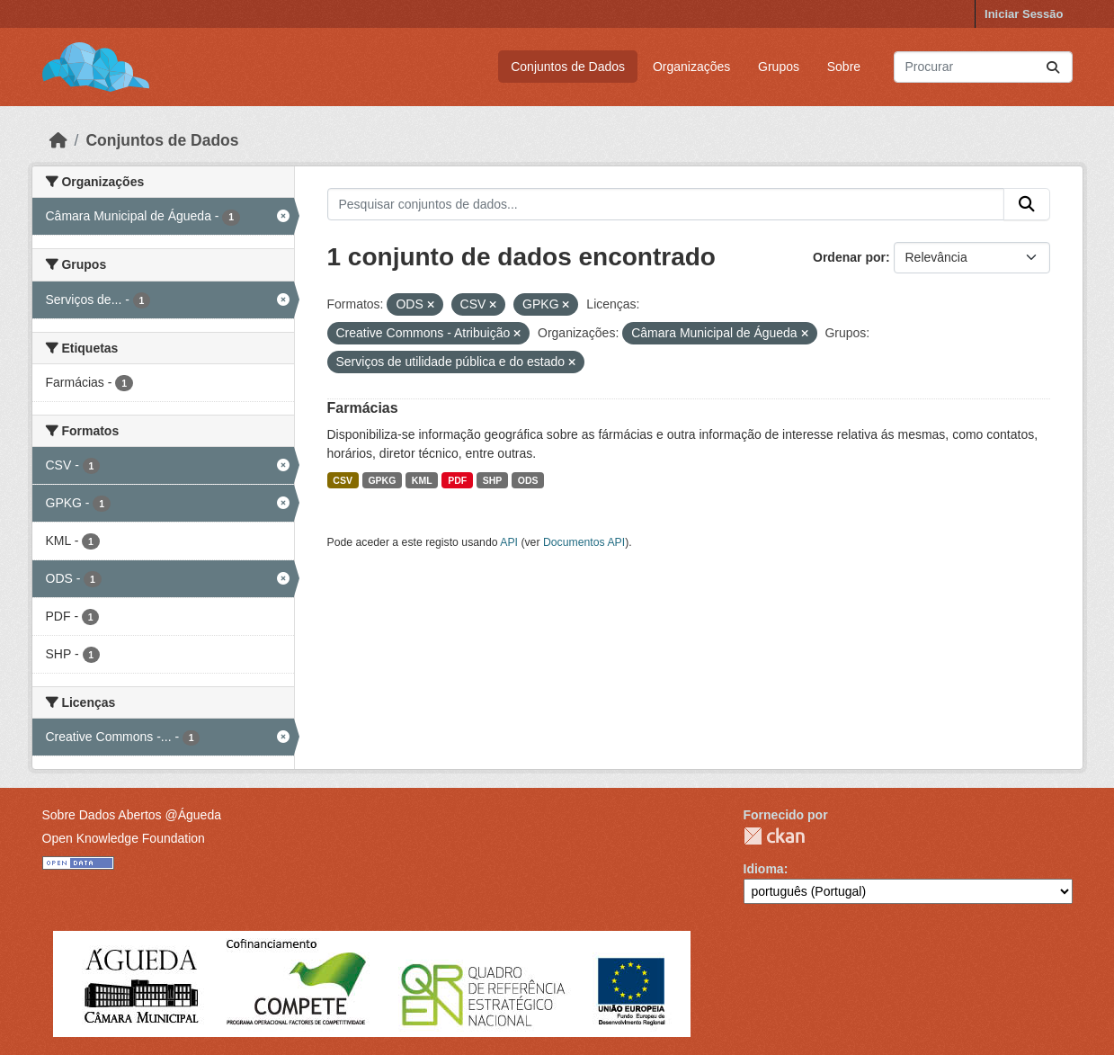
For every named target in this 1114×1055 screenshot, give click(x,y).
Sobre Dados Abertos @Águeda (131, 815)
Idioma (764, 869)
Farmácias (362, 408)
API (509, 542)
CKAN (774, 836)
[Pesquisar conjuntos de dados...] (983, 67)
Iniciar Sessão (1024, 14)
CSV (342, 480)
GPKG (382, 480)
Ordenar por (849, 257)
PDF (457, 480)
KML (422, 480)
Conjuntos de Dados (568, 66)
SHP (493, 480)
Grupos (778, 66)
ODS (528, 480)
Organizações (691, 66)
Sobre (843, 66)
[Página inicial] (58, 140)
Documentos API (584, 542)
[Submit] (1053, 67)
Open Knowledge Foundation (123, 838)
